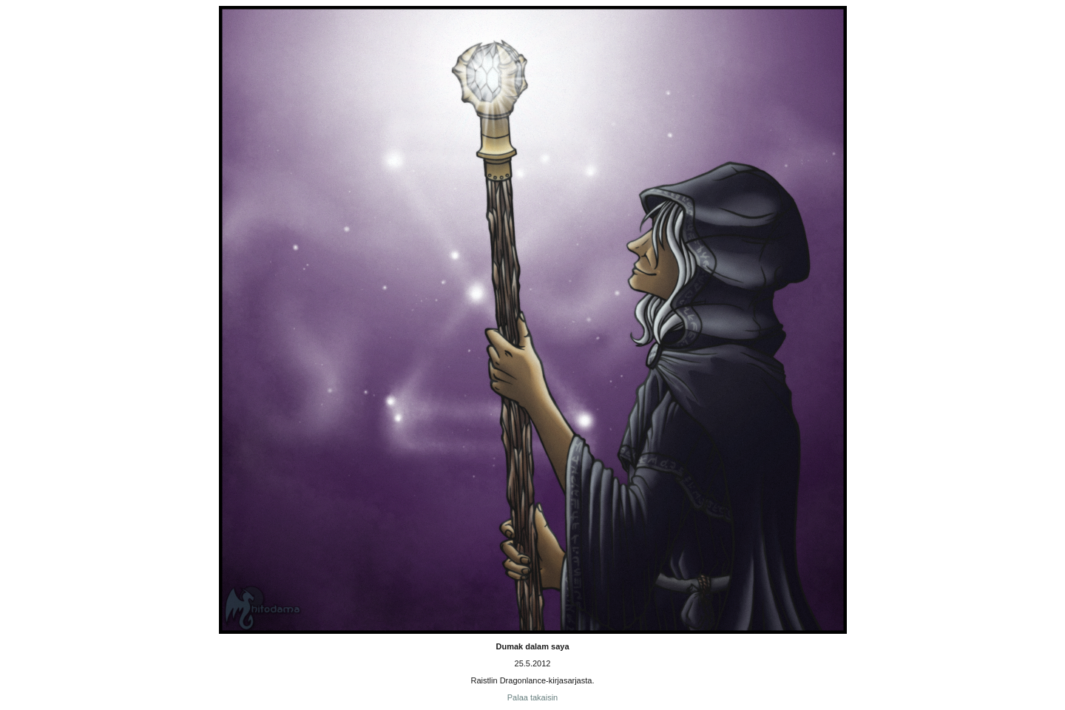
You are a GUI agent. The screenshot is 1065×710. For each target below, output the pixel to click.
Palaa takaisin (532, 697)
